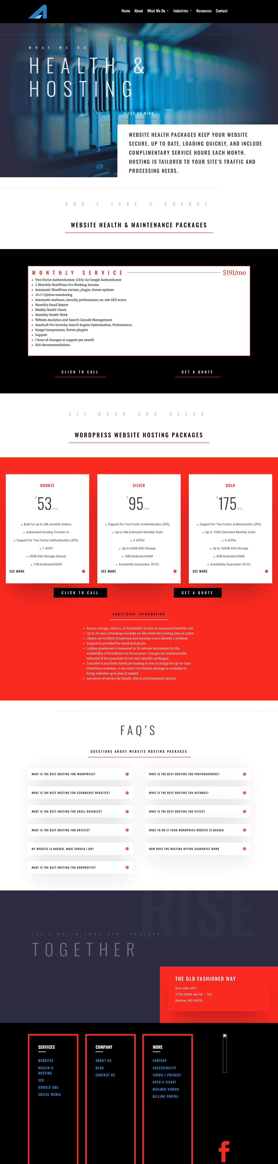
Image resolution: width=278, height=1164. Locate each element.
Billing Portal (166, 1096)
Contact (222, 11)
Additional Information (139, 614)
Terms (158, 1074)
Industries (180, 11)
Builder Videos (166, 1089)
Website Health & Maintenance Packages (139, 224)
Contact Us (105, 1074)
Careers (160, 1060)
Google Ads (48, 1087)
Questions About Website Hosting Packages (139, 751)
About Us (104, 1060)
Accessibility (164, 1067)
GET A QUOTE (198, 371)
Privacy (174, 1074)
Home (126, 11)
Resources (204, 11)
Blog (100, 1067)
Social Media (49, 1094)
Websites (45, 1060)
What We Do (156, 11)
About (138, 11)
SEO (41, 1080)
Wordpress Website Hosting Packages (139, 434)
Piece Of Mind (139, 113)
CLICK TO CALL (80, 371)
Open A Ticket (164, 1082)
